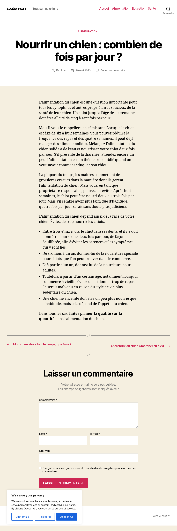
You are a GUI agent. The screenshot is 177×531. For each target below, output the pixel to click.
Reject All (45, 516)
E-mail (95, 439)
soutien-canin (19, 9)
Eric (62, 71)
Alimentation (120, 8)
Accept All (66, 516)
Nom (43, 439)
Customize (22, 516)
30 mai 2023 (83, 71)
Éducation (138, 8)
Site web (44, 456)
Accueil (104, 8)
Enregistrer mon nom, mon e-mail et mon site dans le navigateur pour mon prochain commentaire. (89, 475)
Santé (152, 8)
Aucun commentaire (113, 71)
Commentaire (48, 405)
